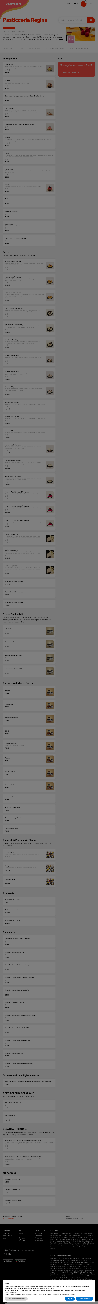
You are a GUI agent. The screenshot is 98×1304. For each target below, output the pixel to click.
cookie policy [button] (51, 1288)
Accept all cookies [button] (84, 1298)
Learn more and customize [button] (16, 1298)
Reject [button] (70, 1298)
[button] (92, 1282)
